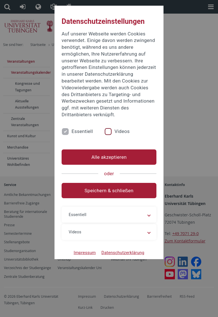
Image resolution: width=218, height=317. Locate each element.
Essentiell (82, 131)
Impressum (85, 252)
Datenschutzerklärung (122, 252)
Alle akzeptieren (109, 157)
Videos (122, 131)
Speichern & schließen (109, 190)
